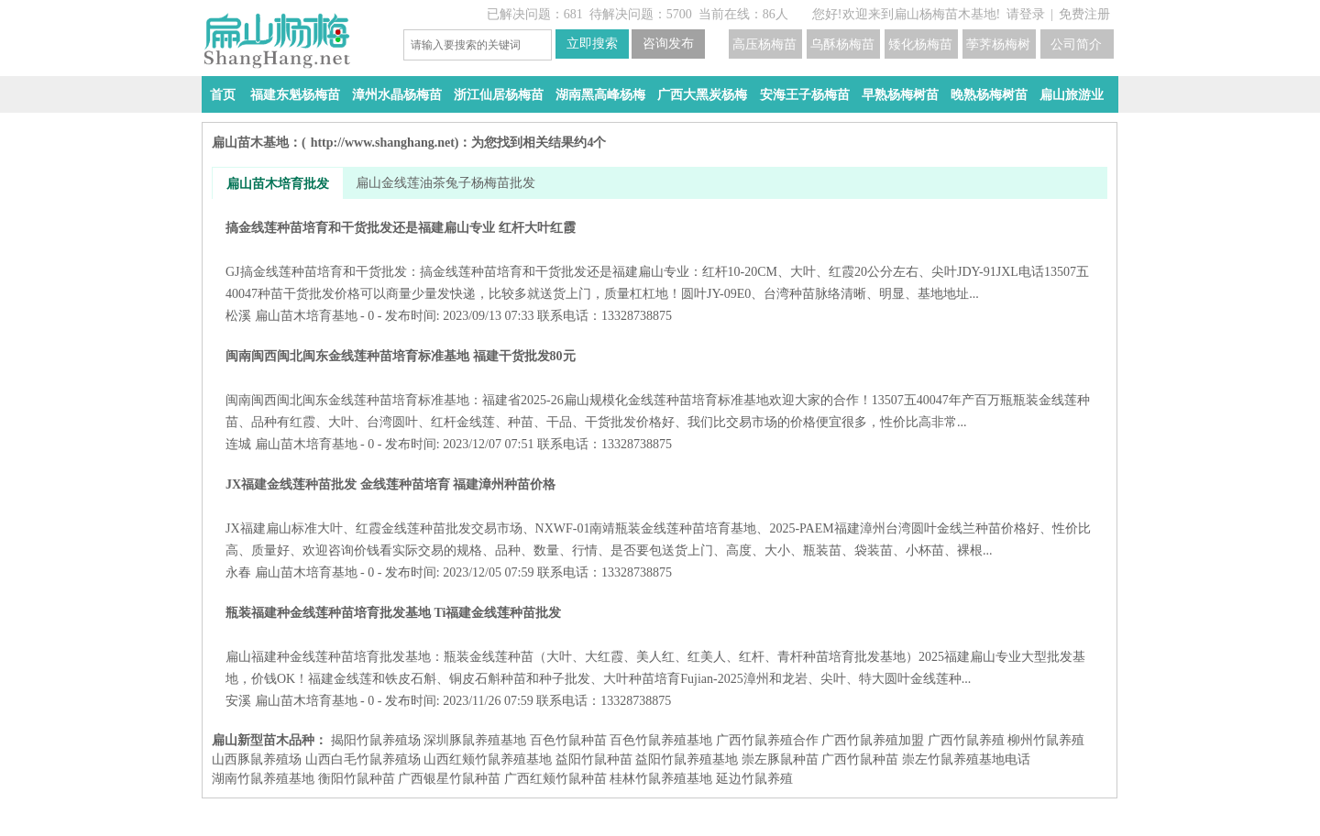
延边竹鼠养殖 (754, 779)
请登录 (1025, 14)
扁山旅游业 (1072, 95)
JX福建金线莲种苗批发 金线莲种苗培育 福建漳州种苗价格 (660, 517)
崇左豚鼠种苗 (780, 759)
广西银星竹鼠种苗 (449, 779)
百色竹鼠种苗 (568, 740)
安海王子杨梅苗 (805, 95)
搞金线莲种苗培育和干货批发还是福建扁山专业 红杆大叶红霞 (660, 261)
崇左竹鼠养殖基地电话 (966, 759)
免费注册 (1084, 14)
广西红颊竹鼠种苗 (555, 779)
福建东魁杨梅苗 (295, 95)
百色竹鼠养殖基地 (661, 740)
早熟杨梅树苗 (900, 95)
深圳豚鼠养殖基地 (475, 740)
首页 (223, 95)
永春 (238, 572)
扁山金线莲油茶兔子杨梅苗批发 (445, 183)
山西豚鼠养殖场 (257, 759)
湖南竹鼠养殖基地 (263, 779)
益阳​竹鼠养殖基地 (686, 759)
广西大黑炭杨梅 (702, 95)
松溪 (238, 316)
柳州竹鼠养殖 (1045, 740)
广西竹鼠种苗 (859, 759)
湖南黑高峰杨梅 (600, 95)
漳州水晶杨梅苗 (397, 95)
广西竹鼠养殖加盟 (872, 740)
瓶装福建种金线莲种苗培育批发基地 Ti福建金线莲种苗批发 (660, 646)
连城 (238, 444)
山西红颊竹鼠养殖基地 (488, 759)
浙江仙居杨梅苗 (499, 95)
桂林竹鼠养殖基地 (661, 779)
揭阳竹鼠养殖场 (376, 740)
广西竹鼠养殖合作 (767, 740)
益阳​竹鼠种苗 (594, 759)
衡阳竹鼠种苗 (356, 779)
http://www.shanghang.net (383, 142)
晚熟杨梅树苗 (989, 95)
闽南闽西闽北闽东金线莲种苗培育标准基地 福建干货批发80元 (660, 389)
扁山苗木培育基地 (306, 316)
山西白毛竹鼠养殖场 (363, 759)
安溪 (238, 701)
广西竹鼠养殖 (966, 740)
